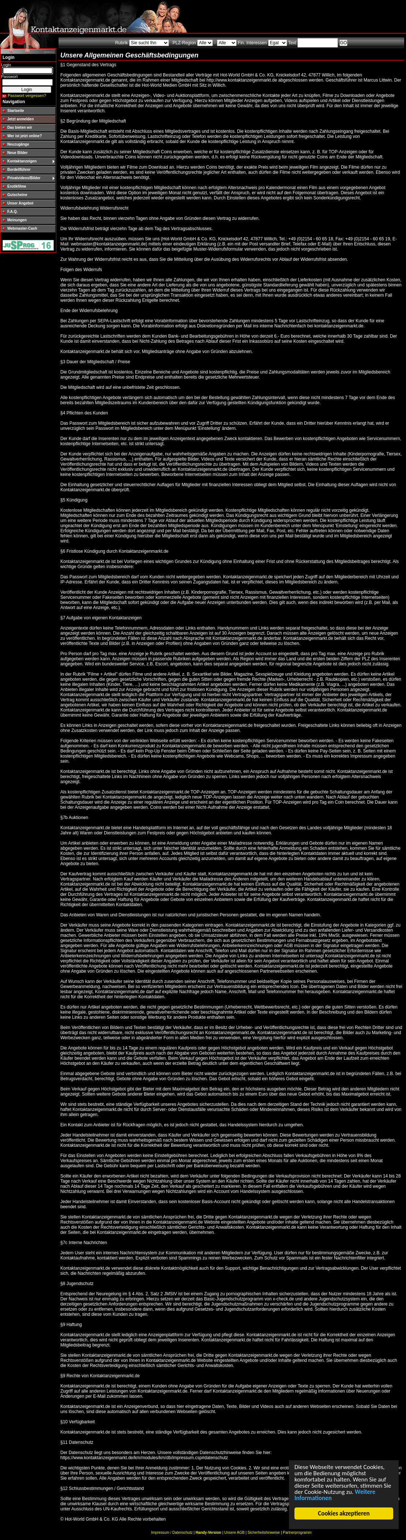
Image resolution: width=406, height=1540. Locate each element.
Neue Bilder (17, 153)
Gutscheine (17, 195)
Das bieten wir (19, 127)
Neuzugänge (18, 144)
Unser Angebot (20, 203)
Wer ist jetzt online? (24, 136)
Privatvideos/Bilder (24, 178)
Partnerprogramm (297, 1532)
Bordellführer (18, 170)
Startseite (15, 111)
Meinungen (17, 220)
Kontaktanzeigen (22, 161)
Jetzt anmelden (20, 119)
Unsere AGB (234, 1532)
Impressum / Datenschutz (171, 1532)
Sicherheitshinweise (264, 1532)
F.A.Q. (12, 212)
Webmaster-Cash (22, 228)
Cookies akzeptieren (344, 1513)
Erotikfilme (16, 186)
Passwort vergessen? (27, 95)
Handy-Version (208, 1532)
